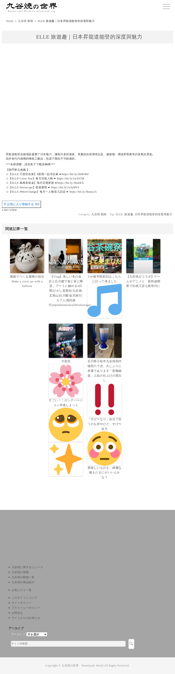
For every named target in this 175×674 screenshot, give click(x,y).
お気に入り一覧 (22, 590)
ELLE (119, 214)
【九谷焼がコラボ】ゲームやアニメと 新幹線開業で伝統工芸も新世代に (143, 281)
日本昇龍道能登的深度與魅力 (153, 214)
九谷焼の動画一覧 (23, 577)
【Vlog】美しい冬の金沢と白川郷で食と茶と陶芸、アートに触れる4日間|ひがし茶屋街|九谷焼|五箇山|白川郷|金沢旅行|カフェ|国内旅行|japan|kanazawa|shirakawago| (66, 291)
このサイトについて (24, 597)
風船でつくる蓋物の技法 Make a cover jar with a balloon (27, 281)
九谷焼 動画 (25, 21)
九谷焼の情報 (20, 572)
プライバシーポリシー (26, 607)
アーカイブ (18, 634)
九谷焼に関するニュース (27, 567)
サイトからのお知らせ (26, 617)
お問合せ (17, 612)
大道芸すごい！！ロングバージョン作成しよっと (66, 417)
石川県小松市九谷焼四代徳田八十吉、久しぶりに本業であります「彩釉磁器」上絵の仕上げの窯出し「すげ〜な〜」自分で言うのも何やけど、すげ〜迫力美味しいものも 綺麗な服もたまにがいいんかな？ (105, 419)
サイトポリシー (22, 602)
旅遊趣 (128, 214)
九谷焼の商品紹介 (23, 582)
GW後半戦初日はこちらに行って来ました (105, 296)
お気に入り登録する (21, 204)
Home (10, 21)
